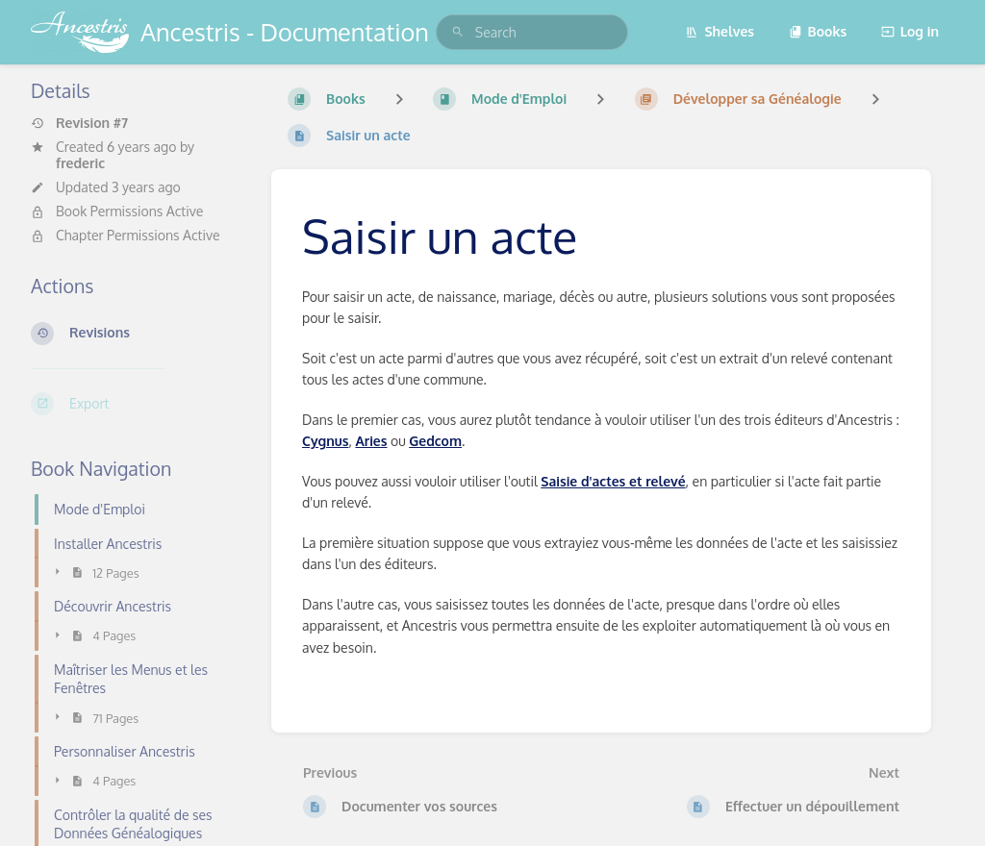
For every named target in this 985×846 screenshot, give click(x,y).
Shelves (719, 31)
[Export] (135, 404)
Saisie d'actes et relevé (613, 481)
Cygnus (325, 441)
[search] (532, 32)
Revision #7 (79, 123)
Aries (371, 441)
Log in (910, 31)
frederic (80, 163)
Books (818, 31)
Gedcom (435, 441)
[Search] (458, 32)
